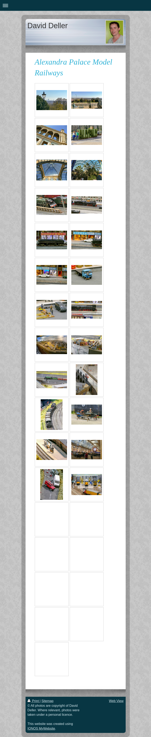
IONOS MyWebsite (41, 728)
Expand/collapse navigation (75, 5)
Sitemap (47, 701)
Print (34, 701)
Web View (116, 701)
